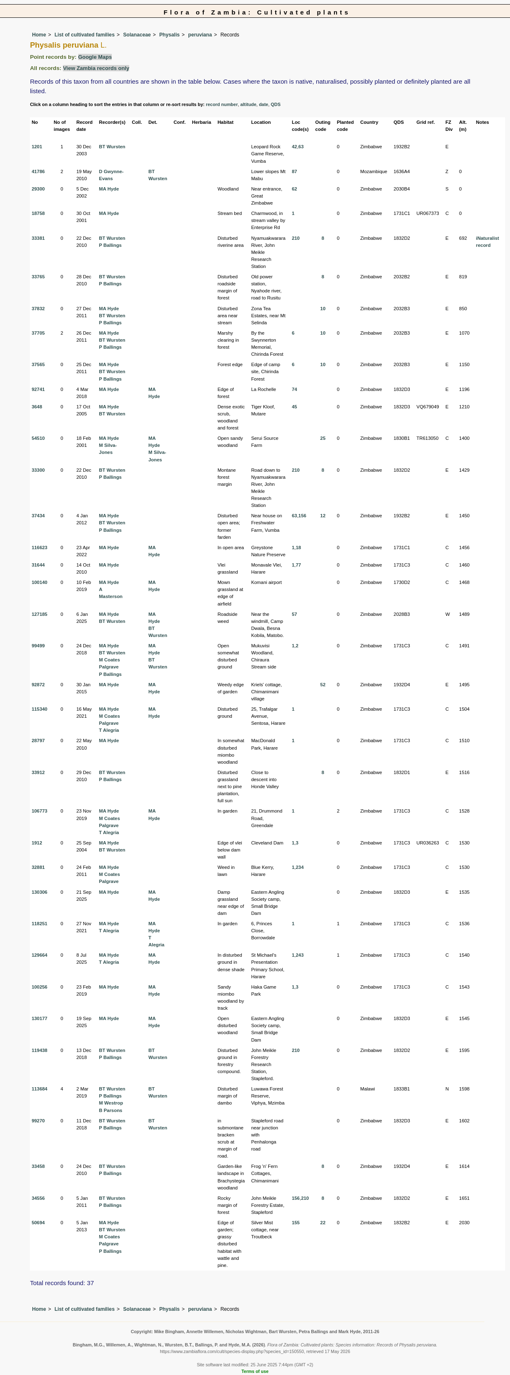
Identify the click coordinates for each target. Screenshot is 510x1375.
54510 (38, 438)
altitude (248, 104)
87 (294, 171)
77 (298, 564)
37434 (38, 515)
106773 (39, 810)
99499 (38, 645)
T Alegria (109, 730)
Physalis (169, 35)
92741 (38, 389)
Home (39, 35)
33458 (38, 1166)
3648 (36, 406)
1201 (36, 146)
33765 (38, 276)
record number (222, 104)
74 (294, 389)
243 (299, 955)
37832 (38, 308)
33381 (38, 238)
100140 (39, 582)
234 (299, 867)
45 (294, 406)
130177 (39, 1018)
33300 (38, 470)
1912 (36, 842)
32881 (38, 867)
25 (323, 438)
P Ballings (110, 245)
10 (323, 308)
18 (298, 547)
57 (294, 614)
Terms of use (254, 1371)
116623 (39, 547)
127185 (39, 614)
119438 (39, 1050)
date (263, 104)
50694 (38, 1222)
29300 (38, 188)
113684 (39, 1088)
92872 (38, 684)
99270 (38, 1120)
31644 (38, 564)
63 (301, 146)
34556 (38, 1198)
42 (294, 146)
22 (323, 1222)
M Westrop (111, 1102)
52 (323, 684)
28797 (38, 740)
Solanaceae (137, 35)
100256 (39, 986)
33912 (38, 772)
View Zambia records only (96, 68)
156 (302, 515)
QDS (276, 104)
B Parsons (110, 1110)
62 (294, 188)
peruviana (200, 35)
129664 (39, 955)
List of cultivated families (85, 35)
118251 (39, 923)
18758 (38, 213)
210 (296, 238)
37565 (38, 364)
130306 (39, 892)
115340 (39, 709)
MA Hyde (109, 188)
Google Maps (95, 57)
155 (296, 1222)
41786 (38, 171)
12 (323, 515)
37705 (38, 332)
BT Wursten (112, 146)
